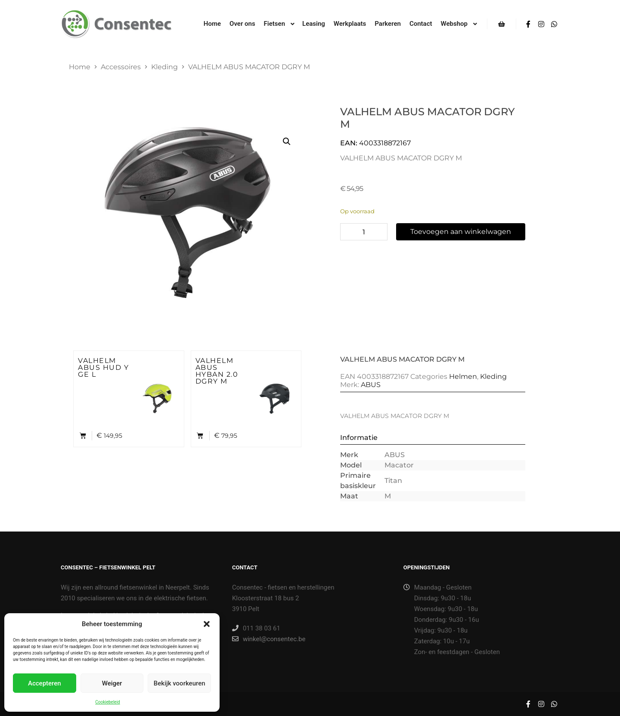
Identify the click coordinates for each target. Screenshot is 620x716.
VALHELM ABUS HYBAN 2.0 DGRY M (217, 370)
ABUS (371, 385)
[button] (206, 624)
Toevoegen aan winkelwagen (460, 231)
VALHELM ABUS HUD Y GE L (103, 367)
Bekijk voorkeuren (179, 683)
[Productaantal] (364, 231)
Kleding (164, 67)
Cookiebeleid (107, 702)
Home (79, 67)
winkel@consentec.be (268, 639)
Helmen (463, 376)
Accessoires (121, 67)
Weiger (112, 683)
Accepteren (44, 683)
